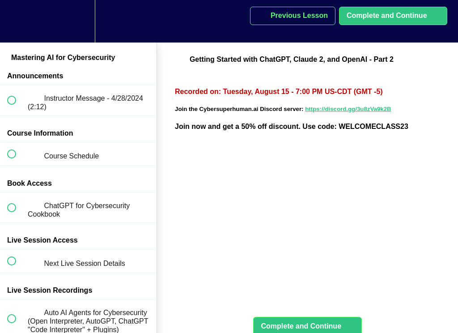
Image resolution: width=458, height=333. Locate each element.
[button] (16, 21)
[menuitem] (78, 21)
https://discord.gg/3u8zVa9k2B (348, 109)
